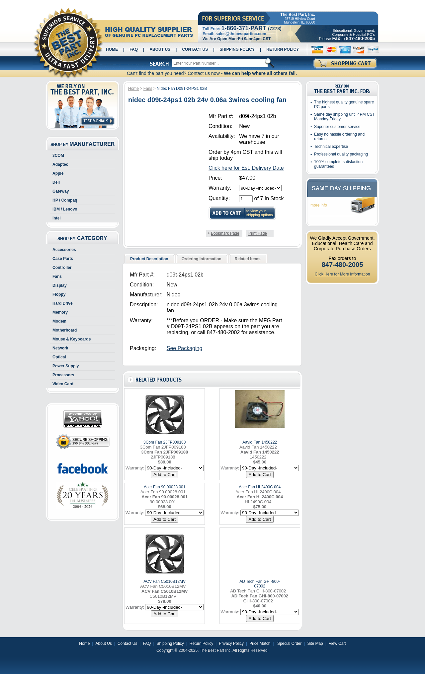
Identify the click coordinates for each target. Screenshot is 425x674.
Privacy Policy (231, 643)
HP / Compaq (64, 200)
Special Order (289, 643)
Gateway (60, 191)
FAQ (133, 49)
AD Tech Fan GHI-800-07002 (259, 583)
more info (318, 205)
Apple (57, 173)
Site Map (315, 643)
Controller (61, 267)
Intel (56, 218)
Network (60, 348)
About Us (159, 49)
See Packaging (185, 348)
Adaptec (60, 164)
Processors (63, 375)
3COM (58, 155)
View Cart (337, 643)
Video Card (62, 384)
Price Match (259, 643)
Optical (59, 357)
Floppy (58, 294)
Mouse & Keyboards (71, 339)
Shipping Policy (237, 49)
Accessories (64, 249)
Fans (57, 276)
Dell (56, 182)
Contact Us (195, 49)
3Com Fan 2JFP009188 (164, 442)
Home (112, 49)
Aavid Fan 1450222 (259, 442)
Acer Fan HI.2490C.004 (260, 487)
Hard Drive (62, 303)
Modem (59, 321)
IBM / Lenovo (64, 209)
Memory (60, 312)
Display (59, 285)
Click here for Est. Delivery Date (246, 168)
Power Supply (65, 366)
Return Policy (282, 49)
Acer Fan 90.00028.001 (164, 487)
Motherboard (64, 330)
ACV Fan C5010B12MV (164, 581)
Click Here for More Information (342, 274)
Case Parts (62, 258)
